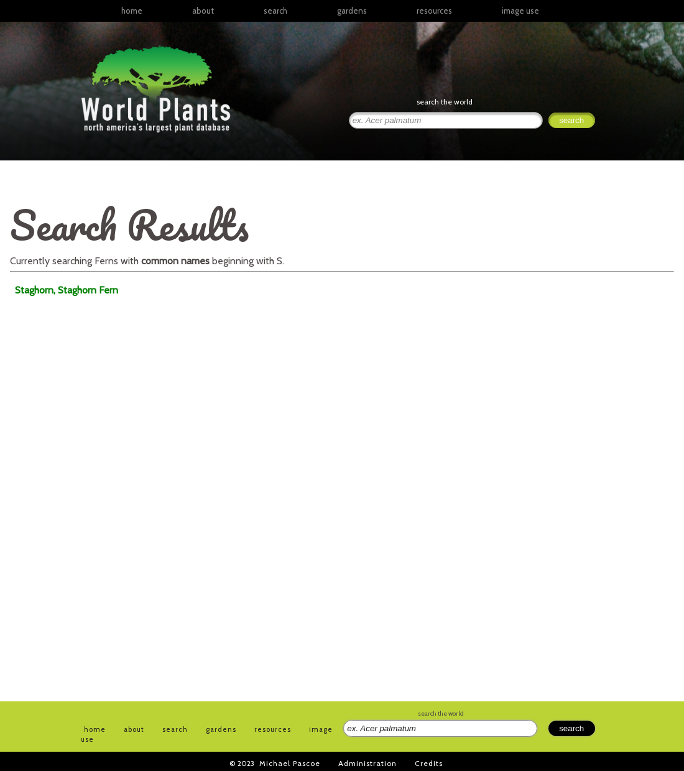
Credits (429, 763)
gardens (352, 11)
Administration (367, 763)
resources (272, 729)
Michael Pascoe (289, 763)
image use (520, 11)
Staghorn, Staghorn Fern (66, 290)
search (275, 11)
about (203, 11)
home (131, 11)
